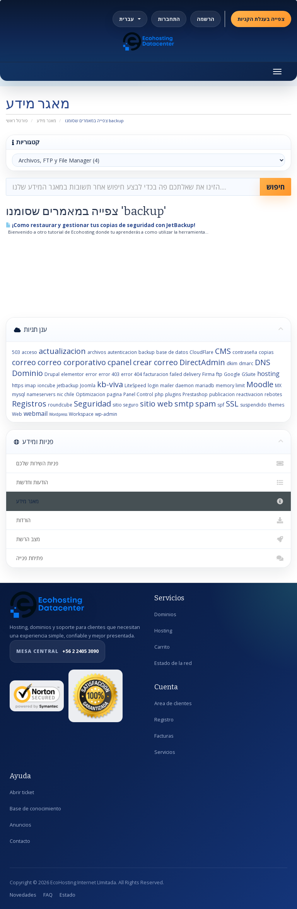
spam (205, 403)
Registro (164, 719)
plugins (173, 394)
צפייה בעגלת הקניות (261, 18)
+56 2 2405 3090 (57, 651)
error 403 (109, 374)
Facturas (164, 736)
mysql (18, 394)
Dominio (27, 373)
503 (16, 352)
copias (266, 352)
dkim (232, 363)
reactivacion (249, 394)
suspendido (253, 405)
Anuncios (20, 825)
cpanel (119, 362)
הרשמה (205, 18)
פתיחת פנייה (148, 558)
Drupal (52, 374)
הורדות (148, 520)
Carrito (162, 647)
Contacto (20, 841)
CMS (223, 351)
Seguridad (92, 403)
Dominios (165, 614)
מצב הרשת (148, 539)
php (159, 394)
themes (276, 405)
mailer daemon (177, 385)
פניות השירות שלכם (148, 463)
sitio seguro (125, 405)
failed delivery (185, 374)
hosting (268, 373)
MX (278, 385)
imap (30, 385)
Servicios (164, 752)
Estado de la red (173, 663)
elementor (72, 374)
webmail (36, 413)
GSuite (249, 374)
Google (232, 374)
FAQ (48, 895)
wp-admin (106, 414)
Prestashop (195, 394)
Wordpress (58, 414)
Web (17, 414)
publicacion (222, 394)
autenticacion (122, 352)
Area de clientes (173, 703)
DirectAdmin (202, 362)
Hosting (163, 630)
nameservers (41, 394)
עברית (130, 18)
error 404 (131, 374)
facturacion (155, 374)
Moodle (259, 384)
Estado (67, 895)
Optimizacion (90, 394)
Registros (29, 403)
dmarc (246, 363)
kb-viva (110, 384)
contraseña (244, 352)
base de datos (172, 352)
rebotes (273, 394)
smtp (184, 403)
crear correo (155, 362)
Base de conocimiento (35, 808)
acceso (29, 352)
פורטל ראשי (17, 120)
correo (24, 362)
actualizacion (62, 351)
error (91, 374)
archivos (96, 352)
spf (220, 405)
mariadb (204, 385)
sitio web (156, 403)
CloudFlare (201, 352)
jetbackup (68, 385)
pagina (114, 394)
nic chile (65, 394)
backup (146, 352)
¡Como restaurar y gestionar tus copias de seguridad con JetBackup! (100, 225)
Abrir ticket (22, 792)
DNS (262, 362)
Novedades (23, 895)
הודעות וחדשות (148, 482)
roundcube (60, 405)
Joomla (88, 385)
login (153, 385)
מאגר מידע (46, 120)
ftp (219, 374)
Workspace (81, 414)
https (17, 385)
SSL (232, 403)
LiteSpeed (135, 385)
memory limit (230, 385)
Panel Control (138, 394)
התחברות (169, 18)
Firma (208, 374)
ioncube (46, 385)
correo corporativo (72, 362)
